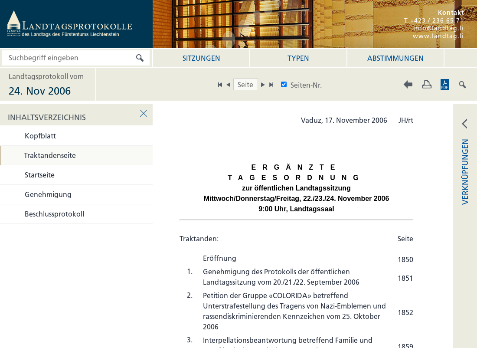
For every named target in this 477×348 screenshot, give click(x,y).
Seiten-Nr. (306, 85)
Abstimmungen (395, 58)
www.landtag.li (438, 36)
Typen (298, 58)
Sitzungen (201, 58)
